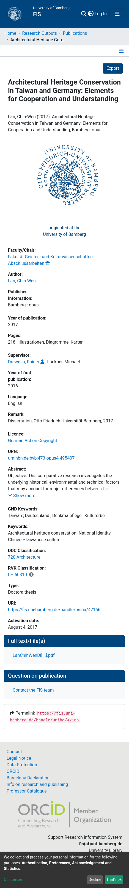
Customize (13, 879)
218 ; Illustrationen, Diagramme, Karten (46, 342)
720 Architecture (24, 557)
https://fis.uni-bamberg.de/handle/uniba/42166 (54, 609)
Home (10, 33)
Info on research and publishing (37, 784)
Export (112, 68)
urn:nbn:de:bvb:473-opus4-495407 (41, 458)
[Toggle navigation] (117, 13)
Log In (101, 13)
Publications (75, 33)
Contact (14, 751)
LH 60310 (17, 574)
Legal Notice (19, 758)
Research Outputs (39, 33)
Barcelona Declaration (28, 777)
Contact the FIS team (33, 690)
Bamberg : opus (23, 304)
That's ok (114, 879)
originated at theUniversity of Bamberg (64, 231)
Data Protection (22, 764)
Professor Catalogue (27, 791)
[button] (90, 14)
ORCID (13, 771)
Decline (95, 879)
